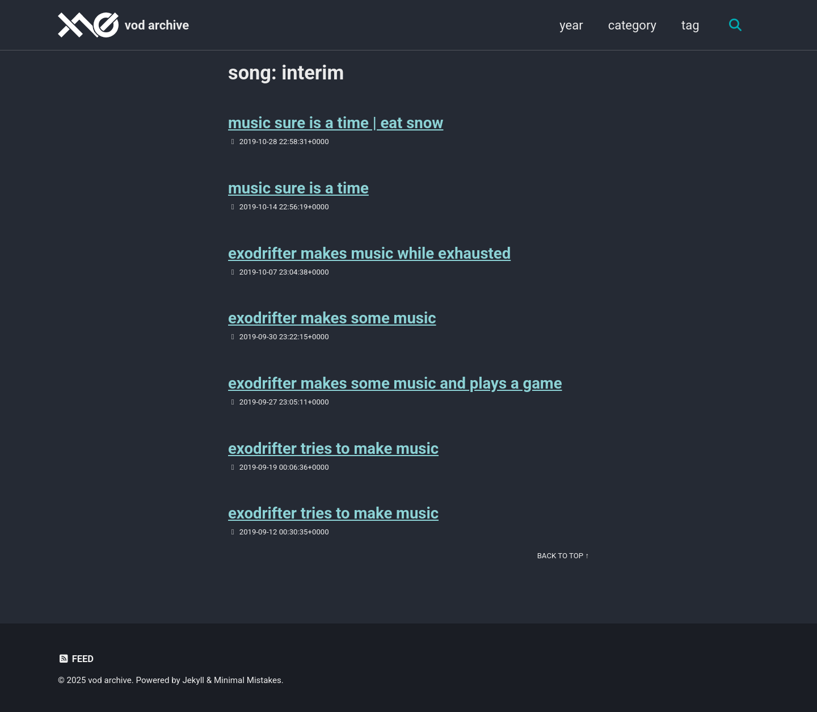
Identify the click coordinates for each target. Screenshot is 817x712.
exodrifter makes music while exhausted (369, 253)
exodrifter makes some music (332, 318)
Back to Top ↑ (563, 555)
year (571, 25)
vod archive (157, 25)
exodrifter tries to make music (333, 448)
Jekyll (194, 680)
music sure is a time (298, 188)
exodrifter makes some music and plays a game (395, 383)
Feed (76, 659)
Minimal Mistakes (247, 680)
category (632, 25)
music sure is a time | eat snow (335, 122)
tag (690, 25)
